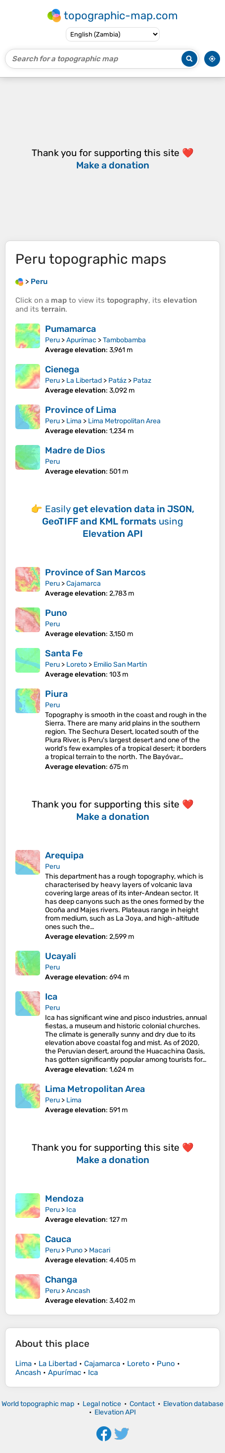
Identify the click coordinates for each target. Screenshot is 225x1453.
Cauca (58, 1239)
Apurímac (81, 340)
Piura (56, 693)
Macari (99, 1250)
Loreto (76, 664)
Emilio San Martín (120, 664)
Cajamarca (83, 583)
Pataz (142, 380)
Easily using (118, 521)
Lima (74, 421)
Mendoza (64, 1198)
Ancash (78, 1291)
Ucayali (60, 956)
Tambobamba (124, 340)
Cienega (62, 369)
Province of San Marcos (95, 572)
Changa (61, 1279)
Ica (51, 996)
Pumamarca (70, 328)
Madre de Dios (75, 450)
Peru (52, 340)
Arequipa (64, 855)
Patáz (117, 380)
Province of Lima (80, 409)
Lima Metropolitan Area (124, 421)
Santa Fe (64, 653)
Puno (56, 612)
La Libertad (84, 380)
